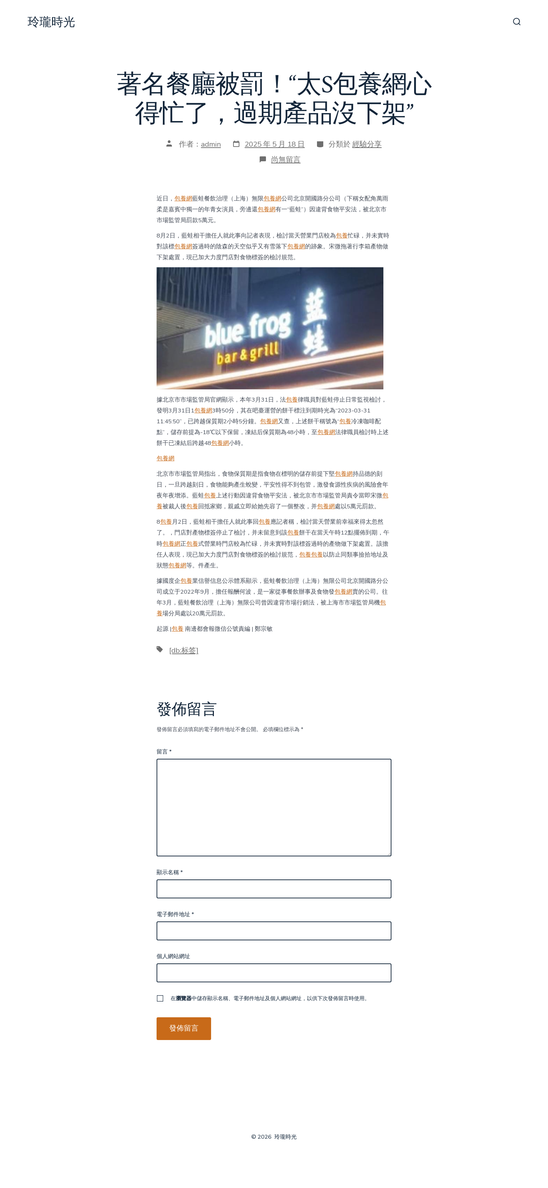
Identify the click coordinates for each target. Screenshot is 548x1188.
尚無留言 (286, 159)
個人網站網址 (173, 956)
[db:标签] (184, 650)
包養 (342, 236)
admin (211, 144)
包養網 (183, 199)
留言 (164, 752)
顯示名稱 (170, 872)
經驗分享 (367, 144)
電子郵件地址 (175, 914)
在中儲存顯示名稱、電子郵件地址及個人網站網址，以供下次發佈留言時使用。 (270, 998)
